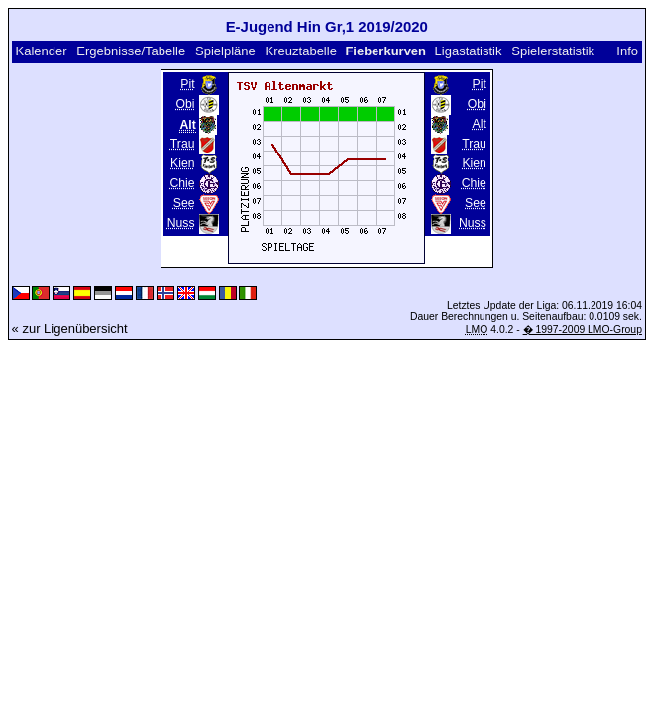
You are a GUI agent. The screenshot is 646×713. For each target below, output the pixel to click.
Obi (185, 104)
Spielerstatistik (552, 51)
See (184, 203)
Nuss (181, 223)
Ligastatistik (468, 51)
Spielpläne (225, 51)
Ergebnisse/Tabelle (130, 51)
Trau (182, 144)
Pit (187, 84)
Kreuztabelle (301, 51)
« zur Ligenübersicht (70, 328)
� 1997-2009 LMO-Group (582, 329)
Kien (182, 163)
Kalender (40, 51)
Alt (479, 124)
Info (627, 51)
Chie (181, 183)
